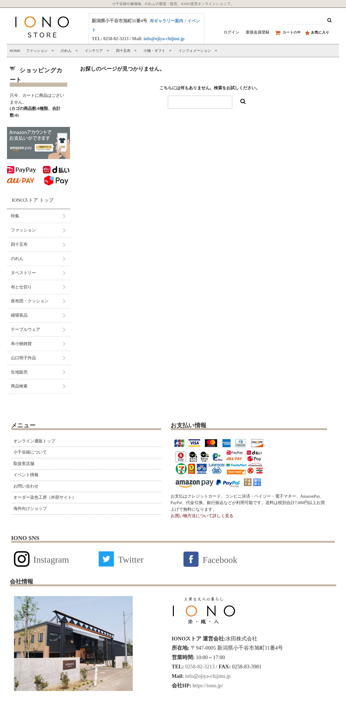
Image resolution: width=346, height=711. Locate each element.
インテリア (94, 51)
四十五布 (123, 51)
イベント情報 (25, 475)
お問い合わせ (25, 486)
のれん (66, 51)
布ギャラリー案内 (166, 21)
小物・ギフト (154, 51)
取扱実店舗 (23, 463)
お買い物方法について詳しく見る (202, 516)
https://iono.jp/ (207, 685)
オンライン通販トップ (34, 441)
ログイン (231, 32)
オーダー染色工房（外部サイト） (44, 497)
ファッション (37, 51)
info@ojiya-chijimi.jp (164, 38)
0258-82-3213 (199, 666)
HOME (15, 51)
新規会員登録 (257, 32)
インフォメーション (194, 51)
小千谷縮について (30, 452)
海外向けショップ (30, 508)
